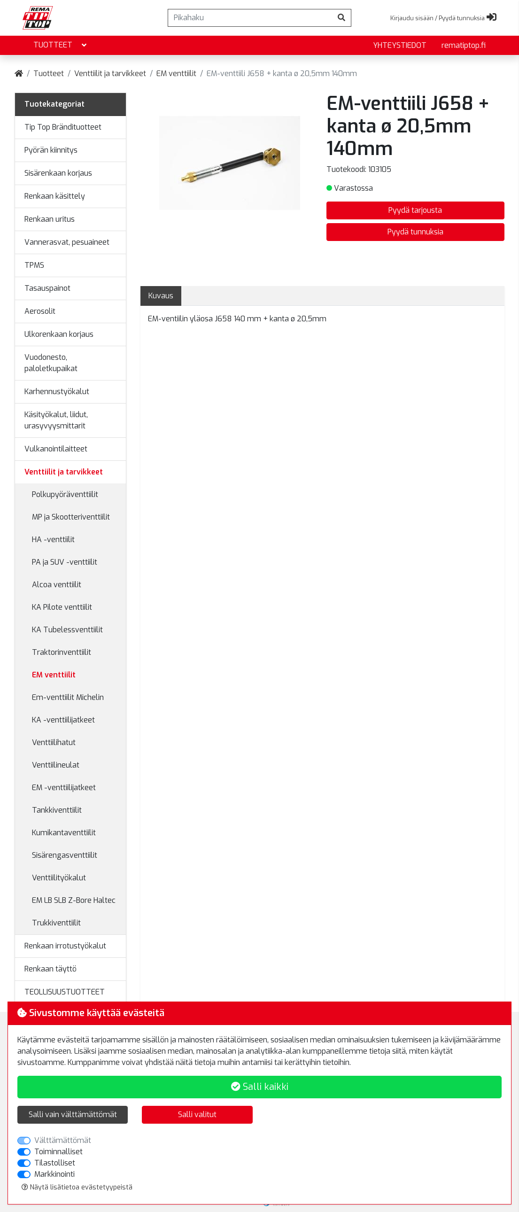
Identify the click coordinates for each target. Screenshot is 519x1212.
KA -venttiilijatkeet (63, 720)
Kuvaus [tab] (160, 296)
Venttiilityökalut (59, 878)
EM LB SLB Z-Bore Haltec (74, 900)
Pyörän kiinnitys (50, 150)
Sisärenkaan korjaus (58, 173)
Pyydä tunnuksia (415, 232)
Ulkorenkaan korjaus (58, 334)
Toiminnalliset (58, 1152)
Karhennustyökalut (56, 391)
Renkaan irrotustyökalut (65, 946)
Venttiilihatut (54, 742)
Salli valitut (197, 1114)
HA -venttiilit (53, 539)
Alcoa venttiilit (56, 585)
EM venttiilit (176, 73)
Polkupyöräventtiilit (65, 494)
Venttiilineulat (55, 765)
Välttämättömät (62, 1140)
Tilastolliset (54, 1163)
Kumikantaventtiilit (64, 833)
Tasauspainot (47, 288)
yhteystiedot (399, 45)
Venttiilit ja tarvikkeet (110, 73)
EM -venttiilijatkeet (64, 787)
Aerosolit (39, 311)
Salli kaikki (259, 1086)
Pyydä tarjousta (415, 210)
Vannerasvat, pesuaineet (66, 242)
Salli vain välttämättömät (73, 1114)
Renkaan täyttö (50, 969)
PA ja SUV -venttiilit (64, 562)
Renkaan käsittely (54, 196)
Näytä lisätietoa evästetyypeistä (77, 1187)
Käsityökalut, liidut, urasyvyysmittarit (56, 420)
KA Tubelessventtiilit (67, 630)
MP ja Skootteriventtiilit (71, 517)
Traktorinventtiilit (61, 652)
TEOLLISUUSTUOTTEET (64, 992)
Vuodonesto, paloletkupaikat (50, 362)
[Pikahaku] (250, 18)
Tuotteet (60, 45)
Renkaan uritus (49, 219)
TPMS (34, 265)
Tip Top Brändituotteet (62, 127)
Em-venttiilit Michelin (68, 697)
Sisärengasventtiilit (64, 855)
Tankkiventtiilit (57, 810)
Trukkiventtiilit (56, 923)
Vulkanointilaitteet (55, 449)
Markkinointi (54, 1174)
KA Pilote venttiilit (62, 607)
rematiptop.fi (464, 45)
